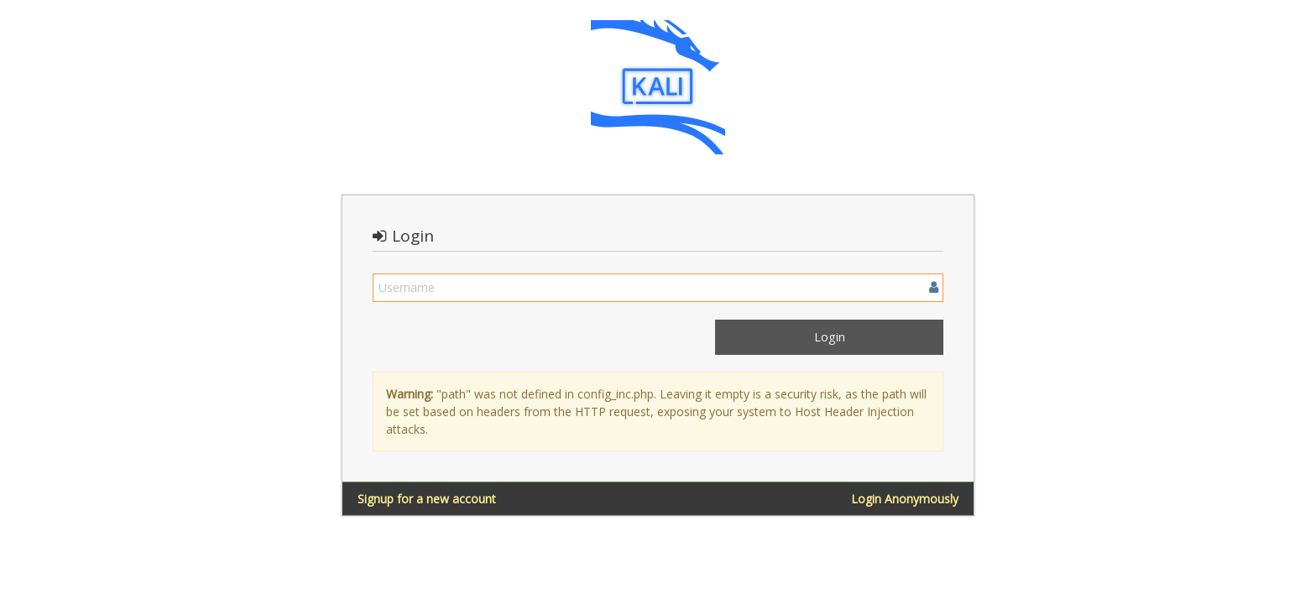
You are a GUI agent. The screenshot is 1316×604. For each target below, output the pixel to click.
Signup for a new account (427, 499)
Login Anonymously (904, 499)
